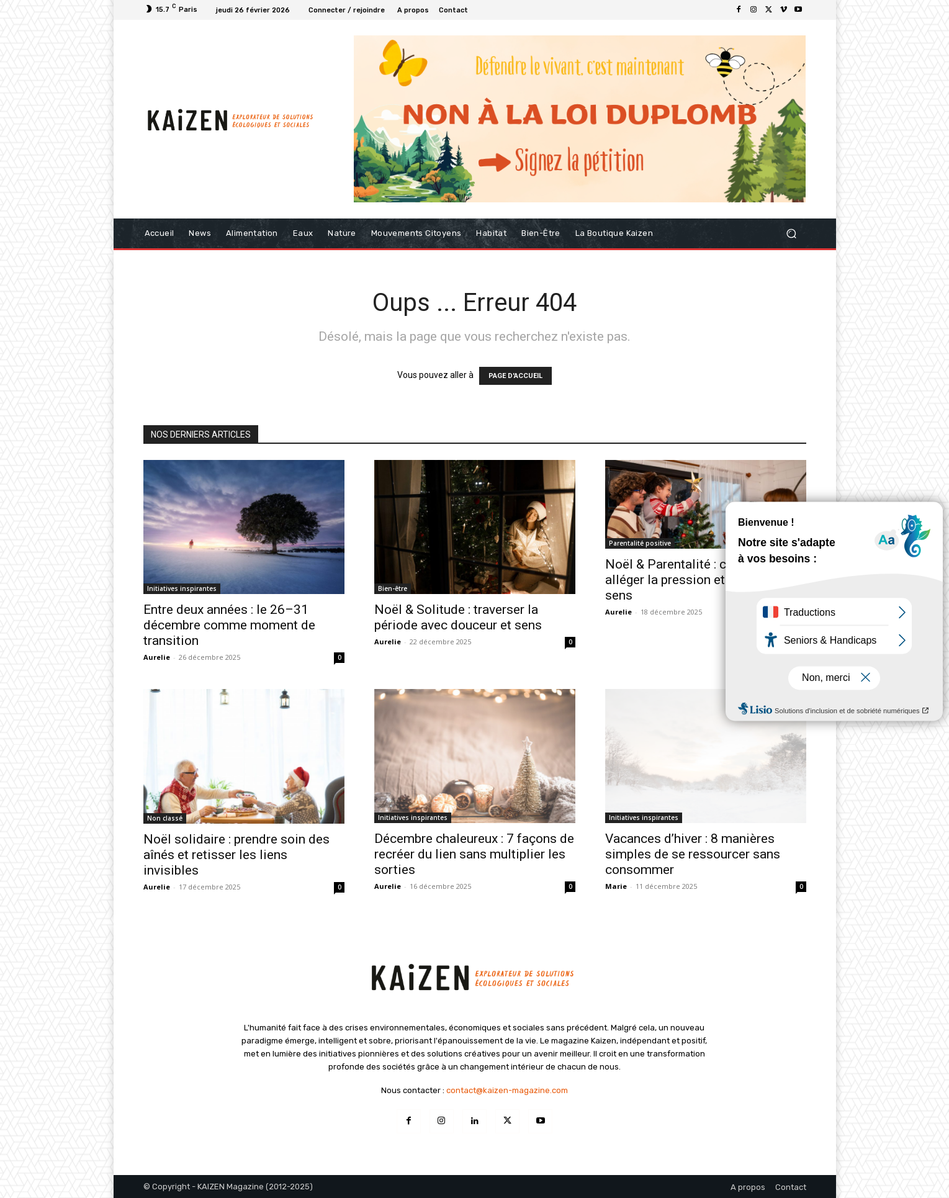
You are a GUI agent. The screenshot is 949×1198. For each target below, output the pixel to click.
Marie (616, 886)
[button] (791, 233)
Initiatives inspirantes (182, 588)
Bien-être (392, 588)
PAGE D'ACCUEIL (515, 376)
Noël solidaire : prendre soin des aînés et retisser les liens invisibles (236, 855)
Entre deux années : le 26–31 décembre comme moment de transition (229, 625)
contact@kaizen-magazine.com (507, 1090)
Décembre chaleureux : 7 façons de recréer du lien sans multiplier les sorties (474, 854)
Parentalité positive (640, 543)
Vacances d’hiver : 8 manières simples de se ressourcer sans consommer (692, 854)
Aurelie (156, 657)
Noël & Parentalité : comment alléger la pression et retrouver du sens (701, 580)
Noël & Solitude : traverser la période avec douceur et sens (458, 617)
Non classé (164, 818)
